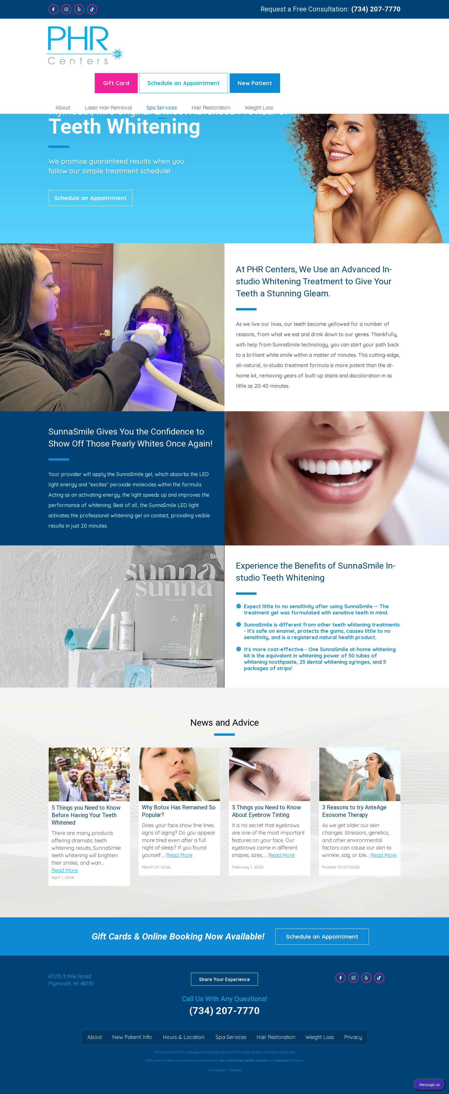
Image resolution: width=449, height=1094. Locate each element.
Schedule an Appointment (304, 34)
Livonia (261, 1060)
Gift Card (236, 34)
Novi (222, 1060)
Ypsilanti (281, 1060)
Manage (235, 1070)
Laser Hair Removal (228, 59)
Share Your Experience (224, 979)
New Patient (375, 34)
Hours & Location (183, 1037)
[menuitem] (183, 59)
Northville (234, 1060)
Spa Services (282, 59)
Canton (249, 1060)
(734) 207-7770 (376, 9)
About (183, 59)
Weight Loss (379, 59)
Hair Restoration (331, 59)
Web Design (216, 1070)
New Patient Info (132, 1037)
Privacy (353, 1037)
